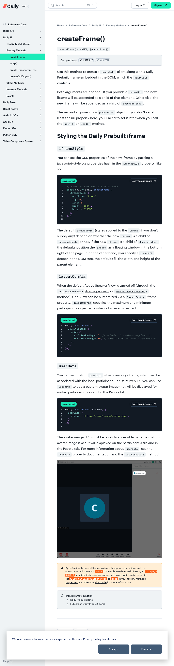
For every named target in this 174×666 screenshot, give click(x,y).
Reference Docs (78, 25)
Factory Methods (116, 25)
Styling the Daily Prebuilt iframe (101, 136)
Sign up (160, 5)
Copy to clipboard (144, 181)
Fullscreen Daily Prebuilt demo (87, 603)
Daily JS (96, 25)
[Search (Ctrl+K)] (72, 5)
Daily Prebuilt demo (81, 599)
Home (60, 25)
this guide (101, 582)
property (71, 454)
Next (81, 631)
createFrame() (139, 25)
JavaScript (68, 180)
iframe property (97, 291)
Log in (140, 5)
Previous (65, 631)
